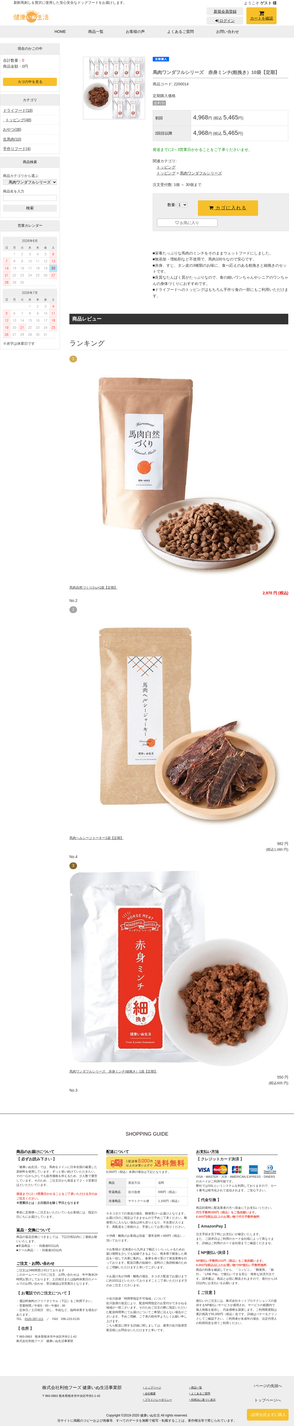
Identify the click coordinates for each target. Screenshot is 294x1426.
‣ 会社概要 (149, 1393)
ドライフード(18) (18, 110)
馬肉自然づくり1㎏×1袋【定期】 (93, 587)
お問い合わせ (227, 31)
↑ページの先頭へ (267, 1386)
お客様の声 (135, 31)
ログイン (225, 20)
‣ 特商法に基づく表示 (202, 1399)
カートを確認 (261, 16)
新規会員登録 (225, 11)
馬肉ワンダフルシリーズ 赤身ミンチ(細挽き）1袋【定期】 (113, 1071)
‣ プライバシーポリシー (157, 1399)
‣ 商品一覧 (195, 1387)
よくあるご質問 (180, 31)
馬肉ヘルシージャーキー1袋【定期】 (96, 838)
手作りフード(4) (16, 149)
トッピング (166, 167)
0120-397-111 (34, 1319)
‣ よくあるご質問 (199, 1393)
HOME (60, 31)
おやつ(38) (12, 129)
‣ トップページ (152, 1387)
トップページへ (267, 1400)
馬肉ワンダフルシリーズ (201, 173)
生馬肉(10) (12, 139)
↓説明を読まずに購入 (268, 1414)
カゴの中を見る (30, 82)
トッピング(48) (18, 120)
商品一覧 (95, 31)
